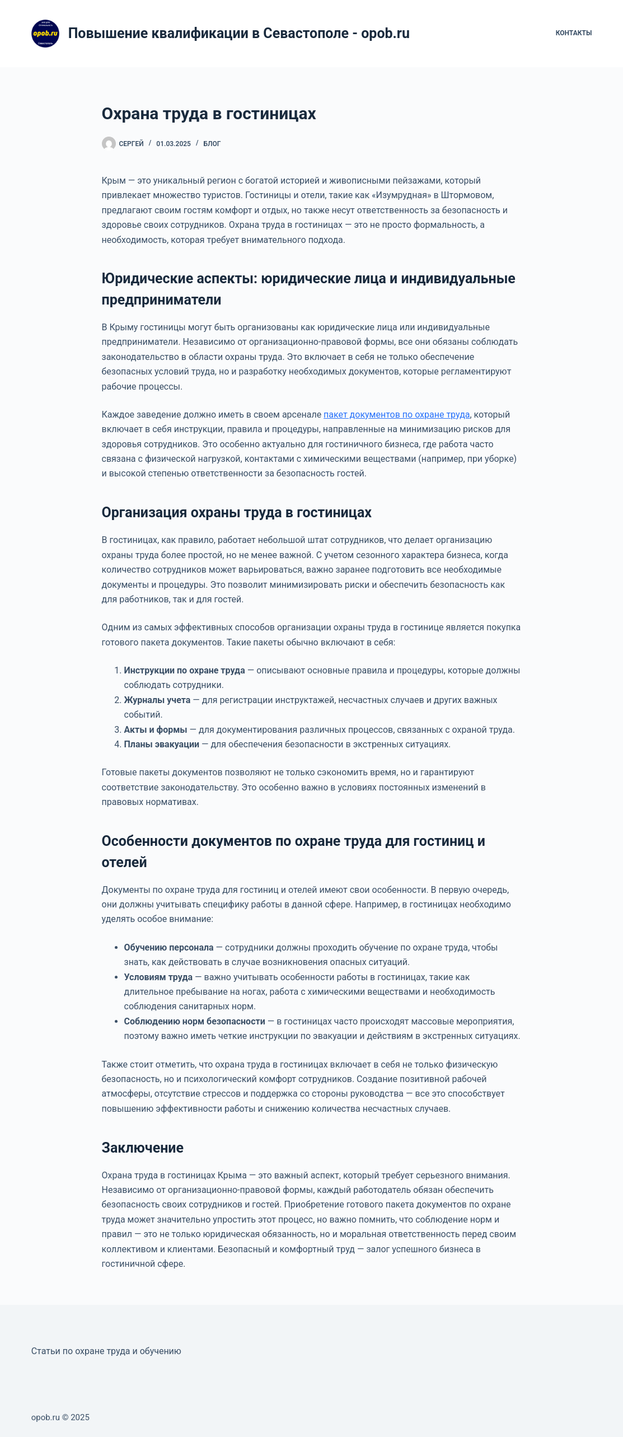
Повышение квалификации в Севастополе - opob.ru (239, 33)
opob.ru (45, 1417)
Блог (212, 144)
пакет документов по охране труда (397, 414)
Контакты (574, 33)
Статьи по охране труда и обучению (106, 1351)
